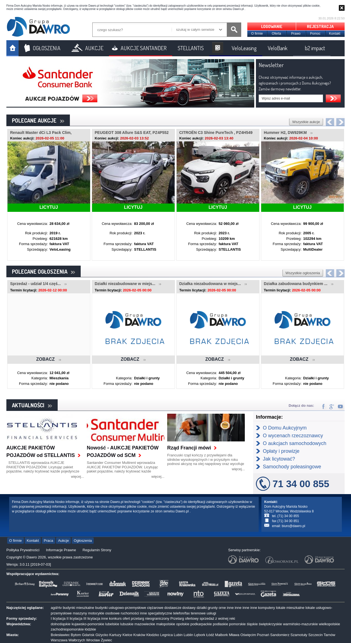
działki (202, 608)
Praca (48, 540)
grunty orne (217, 608)
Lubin (178, 635)
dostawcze (172, 608)
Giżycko (101, 635)
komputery (266, 608)
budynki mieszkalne (78, 608)
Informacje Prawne (61, 550)
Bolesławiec (60, 635)
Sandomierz (279, 635)
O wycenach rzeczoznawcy (293, 435)
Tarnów (329, 635)
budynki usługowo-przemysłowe (120, 608)
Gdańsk (88, 635)
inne (230, 608)
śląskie (252, 624)
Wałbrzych (76, 640)
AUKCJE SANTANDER (144, 48)
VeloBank (278, 48)
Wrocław (93, 640)
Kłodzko (152, 635)
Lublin (188, 635)
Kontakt (334, 33)
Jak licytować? (279, 459)
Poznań (263, 635)
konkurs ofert (119, 618)
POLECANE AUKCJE (38, 120)
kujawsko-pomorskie (88, 624)
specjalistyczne (160, 613)
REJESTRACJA (320, 26)
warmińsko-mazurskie (300, 624)
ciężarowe (155, 608)
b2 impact (315, 48)
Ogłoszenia (83, 540)
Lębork (199, 635)
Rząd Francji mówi (189, 448)
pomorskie (237, 624)
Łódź (210, 635)
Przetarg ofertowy (184, 618)
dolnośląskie (61, 624)
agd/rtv (56, 608)
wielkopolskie (329, 624)
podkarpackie (201, 624)
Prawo (296, 33)
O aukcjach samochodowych (294, 443)
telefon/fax (181, 613)
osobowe (112, 613)
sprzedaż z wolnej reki (217, 618)
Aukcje (63, 540)
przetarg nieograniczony (150, 618)
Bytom (76, 635)
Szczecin (315, 635)
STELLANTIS (191, 48)
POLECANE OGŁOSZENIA (43, 271)
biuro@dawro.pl (293, 526)
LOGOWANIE (271, 26)
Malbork (221, 635)
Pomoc (315, 33)
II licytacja (74, 618)
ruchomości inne (134, 613)
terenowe (198, 613)
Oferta (276, 33)
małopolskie (165, 624)
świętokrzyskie (270, 624)
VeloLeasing (244, 48)
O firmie (257, 33)
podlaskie (220, 624)
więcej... (77, 476)
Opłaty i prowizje (281, 451)
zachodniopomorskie (67, 629)
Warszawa (59, 640)
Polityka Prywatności (22, 550)
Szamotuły (299, 635)
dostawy (189, 608)
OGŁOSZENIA (46, 48)
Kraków (139, 635)
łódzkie (90, 629)
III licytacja (91, 618)
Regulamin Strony (97, 550)
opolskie (182, 624)
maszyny (80, 613)
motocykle (96, 613)
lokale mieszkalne (290, 608)
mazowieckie (144, 624)
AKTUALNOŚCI (32, 405)
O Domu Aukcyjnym (285, 428)
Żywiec (106, 640)
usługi (211, 613)
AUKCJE (94, 48)
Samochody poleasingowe (292, 466)
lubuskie (127, 624)
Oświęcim (248, 635)
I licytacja (58, 618)
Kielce (127, 635)
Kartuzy (115, 635)
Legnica (166, 635)
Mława (234, 635)
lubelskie (112, 624)
